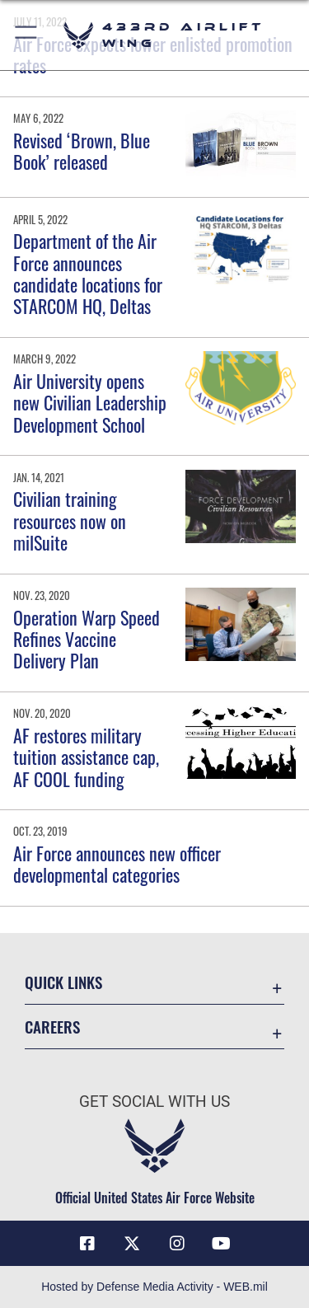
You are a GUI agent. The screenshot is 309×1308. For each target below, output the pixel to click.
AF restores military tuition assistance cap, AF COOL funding (86, 757)
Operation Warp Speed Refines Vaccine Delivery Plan (86, 639)
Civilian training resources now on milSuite (69, 520)
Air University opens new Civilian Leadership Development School (89, 403)
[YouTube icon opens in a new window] (221, 1243)
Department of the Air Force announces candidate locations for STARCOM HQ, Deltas (87, 273)
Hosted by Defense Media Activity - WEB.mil (154, 1286)
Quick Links (63, 982)
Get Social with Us (154, 1101)
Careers (52, 1026)
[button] (27, 35)
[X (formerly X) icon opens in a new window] (131, 1243)
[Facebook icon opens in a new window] (87, 1243)
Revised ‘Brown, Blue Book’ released (81, 151)
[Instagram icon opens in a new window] (177, 1243)
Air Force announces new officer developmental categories (117, 864)
